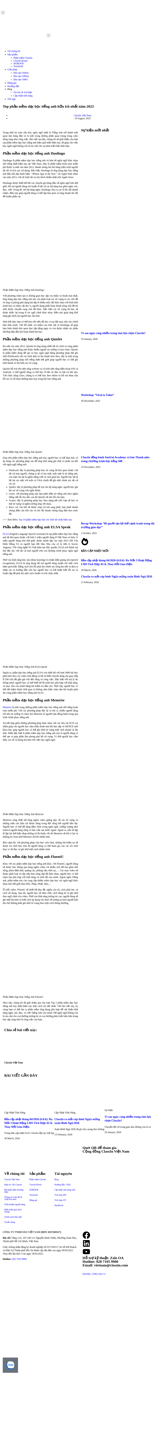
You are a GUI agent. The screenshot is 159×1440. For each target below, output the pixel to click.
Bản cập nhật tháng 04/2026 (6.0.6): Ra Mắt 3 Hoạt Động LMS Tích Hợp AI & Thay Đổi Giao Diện (28, 1123)
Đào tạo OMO (20, 79)
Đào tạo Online (21, 72)
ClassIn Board (20, 60)
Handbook (58, 1205)
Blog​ (56, 1179)
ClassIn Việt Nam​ (12, 1179)
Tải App (11, 99)
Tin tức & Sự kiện (22, 92)
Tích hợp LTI (60, 1200)
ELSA (6, 534)
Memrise (7, 707)
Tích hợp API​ (60, 1195)
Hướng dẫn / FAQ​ (62, 1185)
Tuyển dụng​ (9, 1222)
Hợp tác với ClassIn (13, 1185)
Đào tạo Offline (21, 76)
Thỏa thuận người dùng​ (14, 1204)
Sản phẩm (12, 54)
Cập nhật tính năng (23, 95)
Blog (9, 89)
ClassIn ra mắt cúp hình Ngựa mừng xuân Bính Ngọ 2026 (116, 576)
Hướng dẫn (13, 86)
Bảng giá (11, 83)
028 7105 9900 (19, 1259)
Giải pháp (12, 69)
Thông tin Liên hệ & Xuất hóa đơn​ (13, 1198)
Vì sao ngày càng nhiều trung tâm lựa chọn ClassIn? (113, 333)
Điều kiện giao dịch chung (13, 1211)
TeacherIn (18, 66)
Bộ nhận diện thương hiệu (13, 1191)
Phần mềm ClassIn (22, 58)
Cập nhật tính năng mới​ (64, 1190)
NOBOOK (18, 63)
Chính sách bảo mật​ (13, 1217)
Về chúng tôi (13, 51)
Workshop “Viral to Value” (97, 395)
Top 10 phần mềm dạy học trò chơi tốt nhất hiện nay (45, 519)
